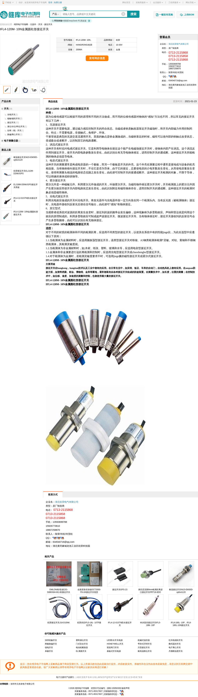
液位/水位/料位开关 (15, 126)
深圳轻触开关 (51, 640)
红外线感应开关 (176, 640)
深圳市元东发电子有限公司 (22, 684)
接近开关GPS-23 (119, 589)
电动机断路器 (82, 647)
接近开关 (48, 24)
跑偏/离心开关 (13, 134)
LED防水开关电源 (115, 640)
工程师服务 (174, 2)
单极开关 (49, 651)
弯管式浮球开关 (145, 644)
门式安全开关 (82, 644)
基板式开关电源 (114, 651)
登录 (50, 2)
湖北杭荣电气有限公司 (179, 44)
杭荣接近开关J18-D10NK (58, 622)
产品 (54, 14)
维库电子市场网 (21, 24)
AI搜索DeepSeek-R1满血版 (71, 21)
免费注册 (58, 2)
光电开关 (11, 114)
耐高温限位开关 (145, 651)
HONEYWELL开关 (115, 644)
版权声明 (125, 688)
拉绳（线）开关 (14, 130)
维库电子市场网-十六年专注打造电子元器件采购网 (20, 15)
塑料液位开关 (82, 640)
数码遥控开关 (175, 644)
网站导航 (191, 2)
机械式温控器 (144, 640)
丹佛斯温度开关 (176, 651)
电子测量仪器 (9, 140)
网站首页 (126, 2)
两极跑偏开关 (51, 644)
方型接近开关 (144, 647)
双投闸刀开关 (113, 647)
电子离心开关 (175, 647)
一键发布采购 (164, 14)
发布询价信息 (97, 58)
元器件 (33, 24)
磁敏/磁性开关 (13, 118)
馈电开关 (49, 647)
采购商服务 (142, 2)
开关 (40, 24)
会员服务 (158, 2)
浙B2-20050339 (114, 688)
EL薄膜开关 (81, 651)
